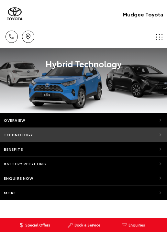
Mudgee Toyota (143, 14)
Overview (14, 120)
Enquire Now (18, 178)
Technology (18, 134)
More (10, 192)
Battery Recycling (25, 163)
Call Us (12, 36)
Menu (159, 37)
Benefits (13, 149)
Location (28, 36)
